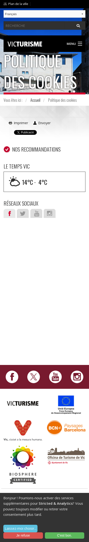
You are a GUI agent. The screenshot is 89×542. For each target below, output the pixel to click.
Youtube (36, 213)
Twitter (23, 213)
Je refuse (23, 535)
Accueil (35, 100)
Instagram (50, 213)
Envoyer (44, 123)
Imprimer (21, 123)
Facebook (9, 213)
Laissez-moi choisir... (20, 528)
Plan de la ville (18, 4)
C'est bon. (64, 535)
